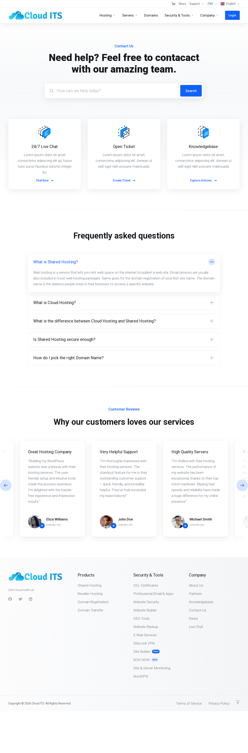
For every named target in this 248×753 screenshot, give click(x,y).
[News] (182, 3)
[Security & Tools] (179, 15)
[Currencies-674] (212, 3)
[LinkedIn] (31, 599)
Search (191, 91)
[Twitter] (20, 599)
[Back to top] (238, 702)
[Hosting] (107, 15)
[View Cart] (173, 3)
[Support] (197, 3)
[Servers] (130, 15)
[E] (124, 489)
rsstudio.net (53, 524)
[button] (124, 273)
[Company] (209, 15)
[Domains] (151, 15)
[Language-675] (229, 3)
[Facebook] (10, 599)
